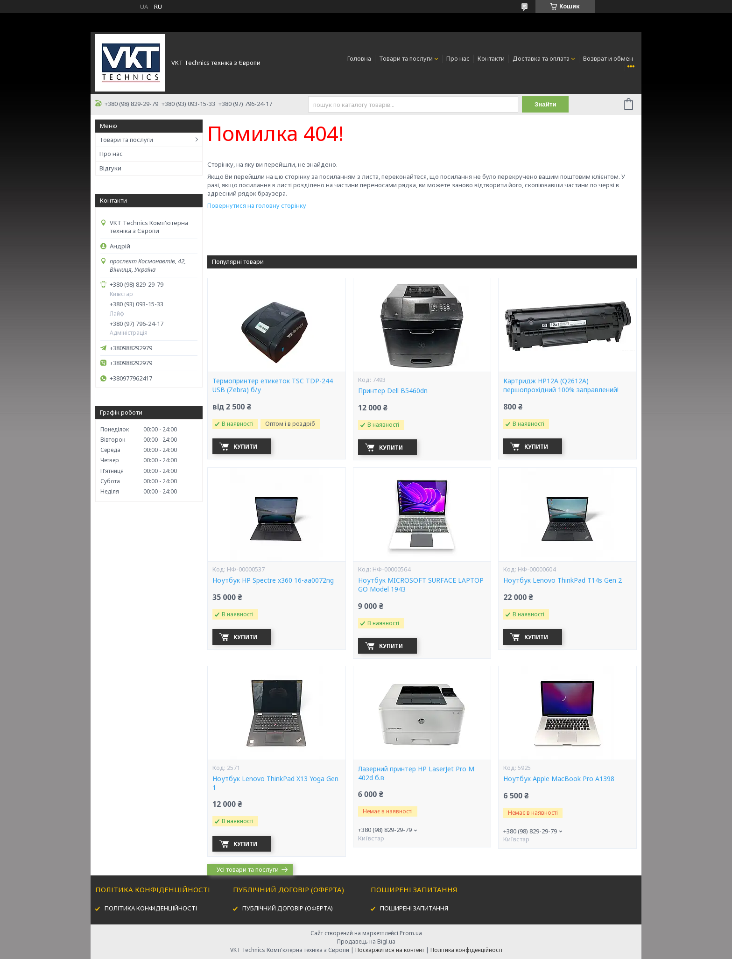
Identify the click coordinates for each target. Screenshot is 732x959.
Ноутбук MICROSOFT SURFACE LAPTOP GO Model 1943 (421, 584)
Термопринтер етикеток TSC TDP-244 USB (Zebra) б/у (272, 385)
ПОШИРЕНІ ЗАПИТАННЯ (414, 908)
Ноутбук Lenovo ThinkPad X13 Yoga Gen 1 (275, 783)
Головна (359, 58)
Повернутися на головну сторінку (256, 205)
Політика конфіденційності (466, 950)
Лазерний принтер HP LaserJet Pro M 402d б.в (416, 773)
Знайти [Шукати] (545, 104)
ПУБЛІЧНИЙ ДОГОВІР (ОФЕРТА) (287, 908)
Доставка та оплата (541, 58)
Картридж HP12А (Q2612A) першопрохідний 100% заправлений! (561, 385)
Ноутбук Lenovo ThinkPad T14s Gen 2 (562, 580)
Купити (245, 447)
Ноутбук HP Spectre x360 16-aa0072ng (273, 580)
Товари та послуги (406, 58)
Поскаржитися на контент (389, 950)
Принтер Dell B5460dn (393, 391)
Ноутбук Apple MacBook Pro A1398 (558, 779)
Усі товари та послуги (248, 869)
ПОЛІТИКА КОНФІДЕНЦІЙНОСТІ (151, 908)
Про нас (458, 58)
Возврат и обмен (608, 58)
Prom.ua (411, 933)
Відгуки (110, 168)
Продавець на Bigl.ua (366, 941)
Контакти (491, 58)
